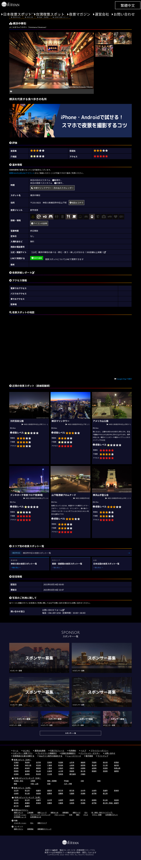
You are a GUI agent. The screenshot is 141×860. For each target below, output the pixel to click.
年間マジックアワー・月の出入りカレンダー (52, 188)
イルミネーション (20, 815)
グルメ (85, 815)
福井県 (116, 765)
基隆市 (49, 790)
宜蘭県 (60, 793)
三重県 (49, 768)
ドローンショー (59, 815)
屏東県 (116, 790)
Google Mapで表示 (124, 379)
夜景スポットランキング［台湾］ (27, 797)
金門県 (94, 793)
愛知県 (16, 768)
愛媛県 (94, 771)
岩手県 (38, 762)
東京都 (16, 765)
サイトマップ (102, 756)
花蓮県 (71, 793)
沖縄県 (83, 774)
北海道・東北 (18, 781)
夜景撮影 (65, 812)
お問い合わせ (124, 14)
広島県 (49, 771)
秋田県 (60, 762)
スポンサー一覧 (70, 733)
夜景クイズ (76, 812)
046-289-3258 (69, 850)
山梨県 (71, 765)
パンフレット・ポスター (90, 753)
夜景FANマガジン (21, 810)
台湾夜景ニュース (20, 817)
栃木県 (105, 762)
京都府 (71, 768)
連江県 (105, 793)
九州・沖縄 (68, 784)
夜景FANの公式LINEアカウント (22, 173)
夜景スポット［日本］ (22, 760)
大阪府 (60, 768)
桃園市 (38, 790)
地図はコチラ (76, 202)
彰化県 (27, 793)
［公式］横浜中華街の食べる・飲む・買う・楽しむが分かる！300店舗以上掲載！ (68, 252)
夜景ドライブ (42, 823)
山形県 (71, 762)
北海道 (16, 762)
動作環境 (89, 756)
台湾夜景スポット (50, 14)
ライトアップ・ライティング (40, 815)
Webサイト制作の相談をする (50, 756)
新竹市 (60, 790)
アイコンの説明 (39, 223)
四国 (48, 784)
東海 (98, 781)
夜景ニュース (42, 812)
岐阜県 (27, 768)
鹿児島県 (72, 774)
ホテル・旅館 (96, 815)
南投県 (38, 793)
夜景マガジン (79, 14)
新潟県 (60, 765)
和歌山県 (117, 768)
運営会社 (102, 14)
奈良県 (105, 768)
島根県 (27, 771)
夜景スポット (18, 812)
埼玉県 (38, 765)
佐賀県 (16, 774)
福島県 (83, 762)
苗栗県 (49, 793)
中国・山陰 (34, 784)
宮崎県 (60, 774)
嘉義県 (27, 803)
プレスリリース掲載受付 (47, 753)
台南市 (94, 790)
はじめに (26, 751)
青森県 (27, 762)
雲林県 (16, 803)
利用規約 (72, 751)
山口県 (60, 771)
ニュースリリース (74, 756)
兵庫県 (83, 768)
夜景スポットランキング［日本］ (27, 778)
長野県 (83, 765)
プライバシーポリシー (99, 751)
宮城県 (49, 762)
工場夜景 (30, 812)
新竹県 (71, 790)
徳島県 (71, 771)
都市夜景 (34, 210)
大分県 (49, 774)
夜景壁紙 (30, 829)
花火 (86, 812)
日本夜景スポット (17, 14)
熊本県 (38, 774)
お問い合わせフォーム (53, 610)
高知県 (105, 771)
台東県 (16, 793)
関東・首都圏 (52, 781)
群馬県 (116, 762)
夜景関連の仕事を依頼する (23, 756)
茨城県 (94, 762)
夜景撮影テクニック (44, 829)
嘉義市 (27, 806)
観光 (77, 815)
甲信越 (66, 781)
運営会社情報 (40, 751)
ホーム (15, 751)
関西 (15, 784)
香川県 (83, 771)
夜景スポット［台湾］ (22, 788)
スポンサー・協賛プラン (23, 753)
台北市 (16, 790)
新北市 (27, 790)
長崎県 (27, 774)
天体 (70, 815)
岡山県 (38, 771)
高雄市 (105, 790)
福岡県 (116, 771)
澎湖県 (83, 793)
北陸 (82, 781)
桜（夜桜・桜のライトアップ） (102, 812)
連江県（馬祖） (108, 803)
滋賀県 (94, 768)
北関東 (33, 781)
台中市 (83, 790)
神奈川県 (28, 765)
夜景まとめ (54, 812)
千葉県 (49, 765)
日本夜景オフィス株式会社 (64, 853)
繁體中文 (128, 5)
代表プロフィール (57, 751)
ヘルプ (83, 751)
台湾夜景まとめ (35, 817)
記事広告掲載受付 (68, 753)
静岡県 (38, 768)
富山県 (94, 765)
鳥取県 (16, 771)
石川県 (105, 765)
